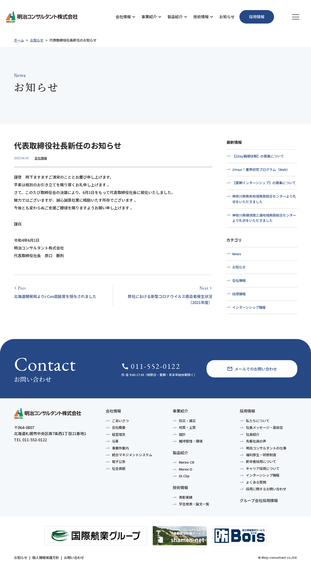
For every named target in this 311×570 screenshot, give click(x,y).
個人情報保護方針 (45, 557)
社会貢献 (118, 468)
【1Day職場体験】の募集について (258, 156)
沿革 (115, 441)
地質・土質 (187, 427)
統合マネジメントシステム (132, 454)
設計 (182, 434)
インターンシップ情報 (249, 307)
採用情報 (239, 293)
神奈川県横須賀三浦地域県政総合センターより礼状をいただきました (264, 218)
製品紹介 (175, 16)
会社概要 (118, 427)
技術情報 (201, 16)
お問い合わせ (74, 557)
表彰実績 (185, 497)
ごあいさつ (120, 420)
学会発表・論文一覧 (194, 504)
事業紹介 (149, 16)
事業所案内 (120, 448)
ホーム (19, 40)
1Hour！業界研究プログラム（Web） (261, 169)
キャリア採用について (263, 468)
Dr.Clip (184, 475)
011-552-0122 (150, 366)
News (236, 253)
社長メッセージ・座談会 (264, 427)
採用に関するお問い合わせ (266, 488)
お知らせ (227, 16)
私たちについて (257, 420)
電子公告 (118, 461)
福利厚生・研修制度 (261, 454)
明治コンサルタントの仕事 (266, 448)
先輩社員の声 (256, 441)
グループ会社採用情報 (259, 500)
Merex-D (185, 469)
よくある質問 (256, 482)
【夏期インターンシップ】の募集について (264, 182)
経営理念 (118, 434)
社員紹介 (252, 434)
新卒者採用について (261, 461)
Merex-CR (186, 462)
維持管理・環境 (190, 441)
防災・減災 (187, 420)
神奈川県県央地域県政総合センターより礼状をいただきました (264, 199)
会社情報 (123, 16)
